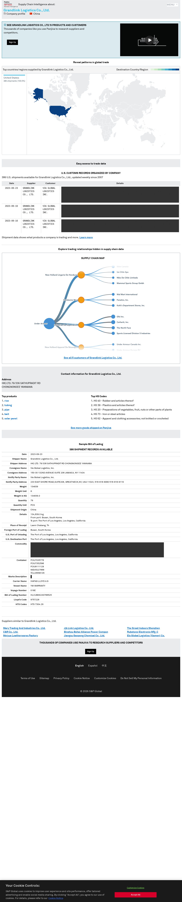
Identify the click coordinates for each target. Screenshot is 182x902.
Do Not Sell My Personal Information (141, 678)
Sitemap (44, 678)
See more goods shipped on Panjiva (91, 428)
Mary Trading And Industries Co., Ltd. (24, 628)
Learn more (86, 237)
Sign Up (12, 42)
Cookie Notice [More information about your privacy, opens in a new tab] (55, 900)
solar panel (10, 418)
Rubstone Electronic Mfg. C (142, 632)
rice (6, 401)
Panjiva (11, 4)
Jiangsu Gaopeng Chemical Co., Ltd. (84, 635)
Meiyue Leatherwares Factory (20, 635)
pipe (6, 410)
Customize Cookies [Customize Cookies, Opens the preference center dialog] (135, 889)
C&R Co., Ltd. (10, 632)
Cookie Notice (82, 678)
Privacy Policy (61, 678)
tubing (8, 405)
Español (92, 666)
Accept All (135, 896)
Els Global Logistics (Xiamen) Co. (146, 635)
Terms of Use (28, 678)
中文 (104, 666)
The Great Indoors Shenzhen (143, 628)
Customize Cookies (105, 678)
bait (6, 414)
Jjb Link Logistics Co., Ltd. (79, 628)
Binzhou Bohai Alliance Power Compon (86, 632)
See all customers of (93, 358)
